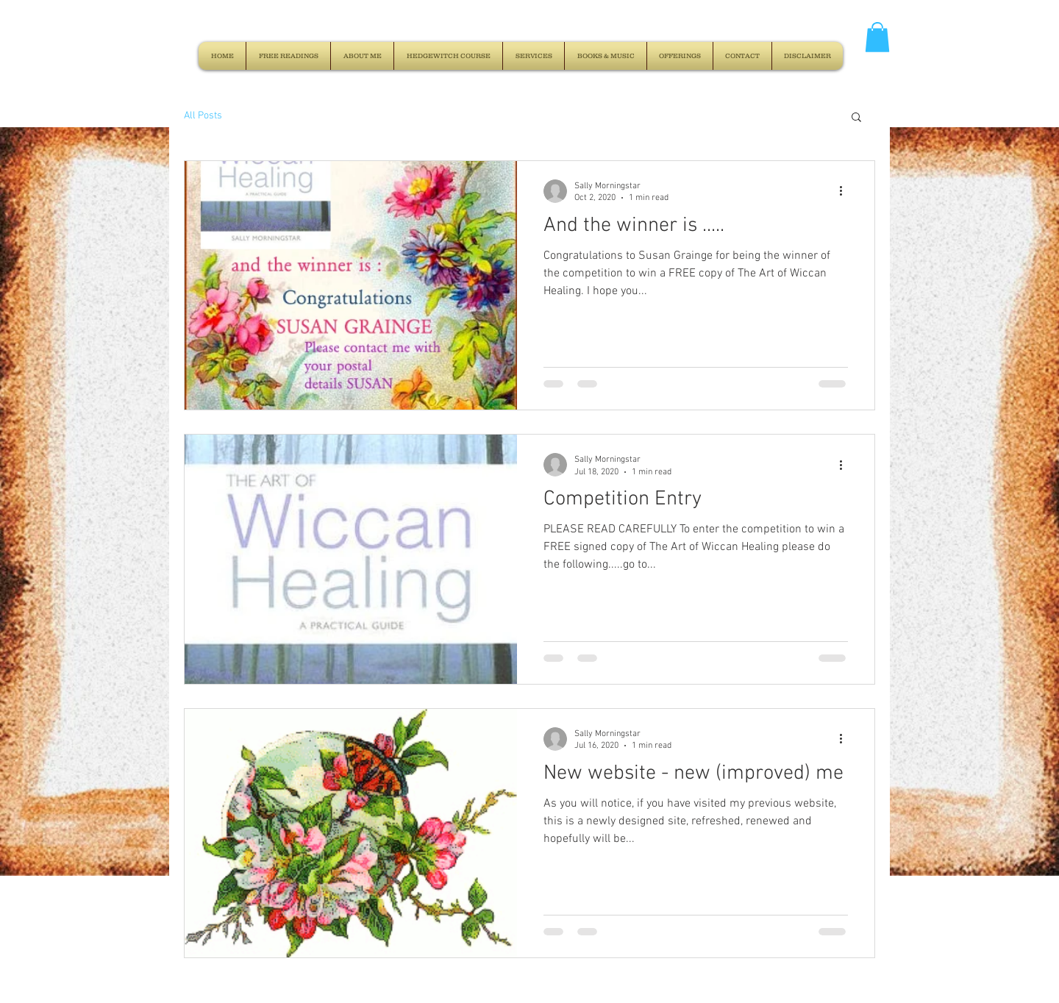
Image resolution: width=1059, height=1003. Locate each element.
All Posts (203, 116)
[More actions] (846, 191)
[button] (877, 37)
